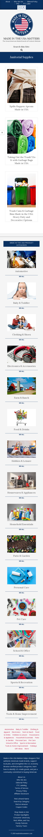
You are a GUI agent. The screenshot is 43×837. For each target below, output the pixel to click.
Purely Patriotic (21, 823)
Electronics (16, 732)
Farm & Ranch (21, 397)
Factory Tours (21, 826)
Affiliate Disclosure (21, 793)
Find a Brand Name (21, 799)
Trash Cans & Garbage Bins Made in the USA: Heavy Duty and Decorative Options (21, 215)
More (27, 748)
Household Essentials (21, 524)
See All (21, 276)
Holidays (33, 746)
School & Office (21, 650)
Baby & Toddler (21, 302)
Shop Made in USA (21, 812)
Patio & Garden (21, 555)
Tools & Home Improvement (21, 713)
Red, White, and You (21, 820)
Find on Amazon (21, 804)
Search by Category (21, 801)
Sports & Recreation (21, 682)
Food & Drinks (21, 429)
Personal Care (21, 587)
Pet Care (21, 619)
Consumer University (21, 817)
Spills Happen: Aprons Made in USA (21, 108)
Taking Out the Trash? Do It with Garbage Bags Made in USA (21, 160)
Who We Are (21, 780)
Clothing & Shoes (21, 334)
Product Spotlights (21, 815)
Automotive (21, 271)
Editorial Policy (21, 782)
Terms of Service (21, 788)
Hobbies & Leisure (21, 460)
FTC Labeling (22, 785)
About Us (21, 777)
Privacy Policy (21, 791)
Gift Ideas (19, 748)
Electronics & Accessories (21, 366)
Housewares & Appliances (21, 492)
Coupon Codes (21, 807)
